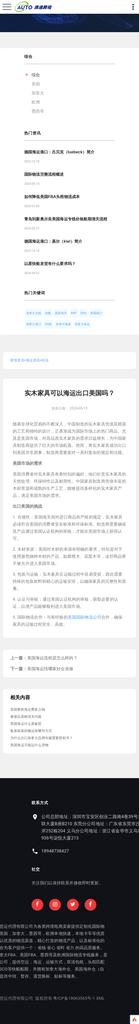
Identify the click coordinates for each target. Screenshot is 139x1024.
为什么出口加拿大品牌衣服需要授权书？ (41, 738)
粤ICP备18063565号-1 (33, 998)
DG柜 (48, 324)
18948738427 (96, 850)
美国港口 (96, 313)
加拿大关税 (33, 313)
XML (59, 998)
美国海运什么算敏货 (26, 724)
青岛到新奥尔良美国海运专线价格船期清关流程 (65, 219)
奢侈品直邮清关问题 (26, 716)
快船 (48, 313)
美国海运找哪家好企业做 (50, 668)
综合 (36, 74)
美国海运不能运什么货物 (29, 745)
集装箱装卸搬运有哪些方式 (31, 731)
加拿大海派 (63, 324)
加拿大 (38, 93)
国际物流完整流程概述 (44, 174)
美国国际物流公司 (84, 617)
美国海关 (61, 313)
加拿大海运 (82, 324)
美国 (36, 83)
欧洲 (36, 102)
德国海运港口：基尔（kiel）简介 (53, 241)
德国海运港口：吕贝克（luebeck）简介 (59, 152)
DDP (74, 313)
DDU (83, 313)
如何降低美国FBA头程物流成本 (52, 197)
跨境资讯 (17, 360)
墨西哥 (38, 111)
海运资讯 (33, 360)
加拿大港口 (33, 324)
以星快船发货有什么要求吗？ (50, 264)
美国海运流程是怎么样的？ (52, 657)
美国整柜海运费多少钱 (27, 709)
